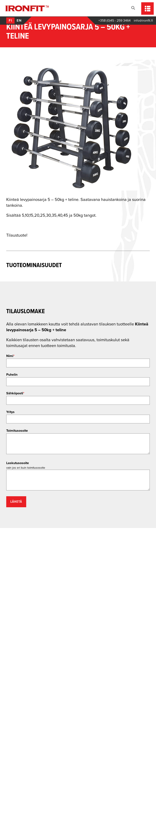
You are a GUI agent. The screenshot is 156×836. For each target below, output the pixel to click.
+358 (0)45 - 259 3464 (114, 20)
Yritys (10, 412)
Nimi (10, 356)
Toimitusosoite (17, 431)
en (19, 20)
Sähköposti (15, 393)
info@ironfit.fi (143, 20)
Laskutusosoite (17, 463)
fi (10, 20)
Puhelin (11, 375)
